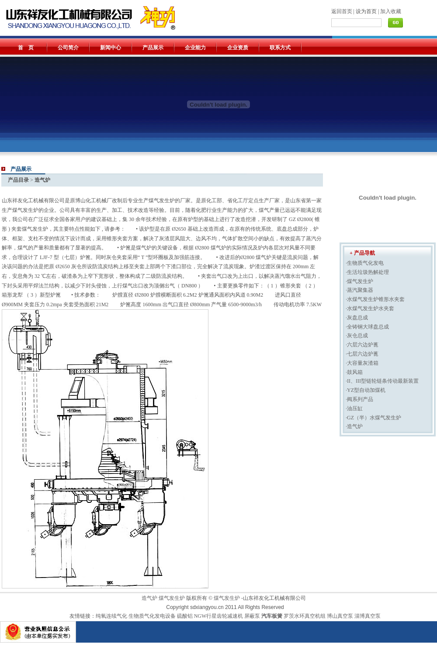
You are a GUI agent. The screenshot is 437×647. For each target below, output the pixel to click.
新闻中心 (110, 48)
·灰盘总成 (357, 318)
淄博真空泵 (367, 616)
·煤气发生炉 (359, 281)
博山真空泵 (340, 616)
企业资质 (237, 48)
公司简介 (68, 48)
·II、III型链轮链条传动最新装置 (382, 381)
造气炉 (149, 598)
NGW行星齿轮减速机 (218, 616)
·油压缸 (354, 408)
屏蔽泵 (252, 616)
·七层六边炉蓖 (362, 354)
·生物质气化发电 (365, 263)
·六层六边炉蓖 (362, 345)
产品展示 (152, 48)
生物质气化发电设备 (152, 616)
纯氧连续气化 (112, 616)
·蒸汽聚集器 (359, 290)
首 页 (26, 48)
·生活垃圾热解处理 (367, 272)
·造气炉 (354, 426)
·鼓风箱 (354, 372)
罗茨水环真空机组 (305, 616)
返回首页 (341, 11)
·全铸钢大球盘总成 (367, 327)
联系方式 (280, 48)
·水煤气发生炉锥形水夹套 (375, 299)
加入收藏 (390, 11)
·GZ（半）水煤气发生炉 (373, 418)
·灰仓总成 (357, 335)
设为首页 (366, 11)
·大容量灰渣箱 (362, 363)
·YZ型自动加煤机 (365, 390)
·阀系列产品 (359, 399)
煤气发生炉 (172, 598)
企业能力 (195, 48)
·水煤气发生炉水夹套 (370, 308)
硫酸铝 (185, 616)
